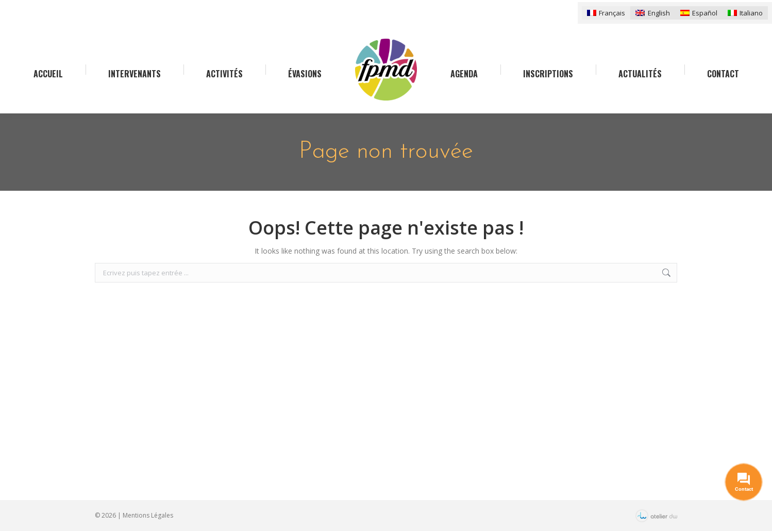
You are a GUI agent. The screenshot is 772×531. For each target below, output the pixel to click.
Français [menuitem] (612, 13)
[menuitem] (606, 12)
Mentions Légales (148, 515)
